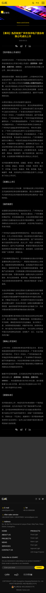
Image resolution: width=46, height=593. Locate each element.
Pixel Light (34, 545)
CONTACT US (7, 550)
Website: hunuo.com (23, 590)
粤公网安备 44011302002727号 (23, 587)
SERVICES (6, 546)
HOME (4, 531)
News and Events (23, 25)
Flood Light (34, 534)
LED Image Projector (37, 552)
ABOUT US (6, 535)
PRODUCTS (35, 531)
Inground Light (35, 548)
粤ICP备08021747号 (30, 584)
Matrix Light (34, 541)
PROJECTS (6, 539)
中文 (37, 3)
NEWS (4, 542)
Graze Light (34, 538)
